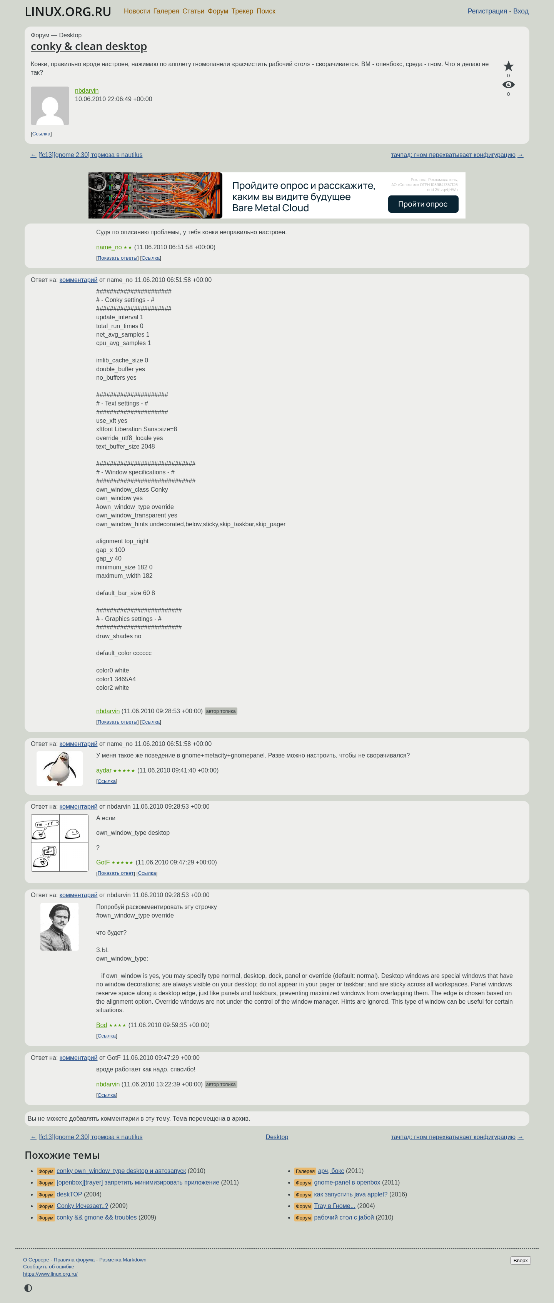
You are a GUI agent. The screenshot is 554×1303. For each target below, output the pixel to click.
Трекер (243, 11)
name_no (109, 247)
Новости (137, 11)
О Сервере (36, 1260)
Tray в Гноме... (334, 1206)
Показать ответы (117, 258)
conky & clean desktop (89, 45)
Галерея (166, 11)
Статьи (193, 11)
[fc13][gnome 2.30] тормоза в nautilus (90, 155)
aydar (104, 770)
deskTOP (69, 1194)
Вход (521, 11)
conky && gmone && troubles (97, 1217)
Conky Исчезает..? (82, 1206)
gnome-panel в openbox (347, 1182)
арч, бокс (331, 1171)
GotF (103, 862)
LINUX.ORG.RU (68, 11)
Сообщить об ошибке (48, 1267)
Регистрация (487, 11)
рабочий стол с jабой (344, 1217)
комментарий (79, 280)
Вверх (521, 1260)
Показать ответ (116, 873)
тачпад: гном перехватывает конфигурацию (453, 155)
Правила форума (74, 1260)
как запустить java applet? (350, 1194)
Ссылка (41, 134)
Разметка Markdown (123, 1260)
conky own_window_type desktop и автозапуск (121, 1171)
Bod (101, 1025)
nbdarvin (86, 90)
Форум (218, 11)
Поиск (266, 11)
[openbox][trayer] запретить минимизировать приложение (138, 1182)
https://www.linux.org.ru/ (50, 1274)
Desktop (277, 1137)
